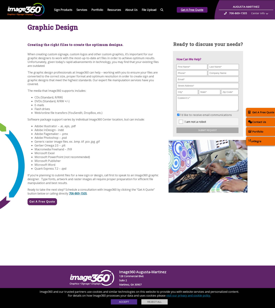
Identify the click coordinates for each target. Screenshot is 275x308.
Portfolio (97, 10)
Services (81, 10)
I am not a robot (195, 124)
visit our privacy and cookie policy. (188, 295)
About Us (131, 10)
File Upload (149, 10)
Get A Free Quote (192, 10)
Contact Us (257, 122)
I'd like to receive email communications (206, 117)
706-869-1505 (78, 193)
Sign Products (63, 10)
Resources (114, 10)
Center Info (258, 13)
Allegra (254, 141)
